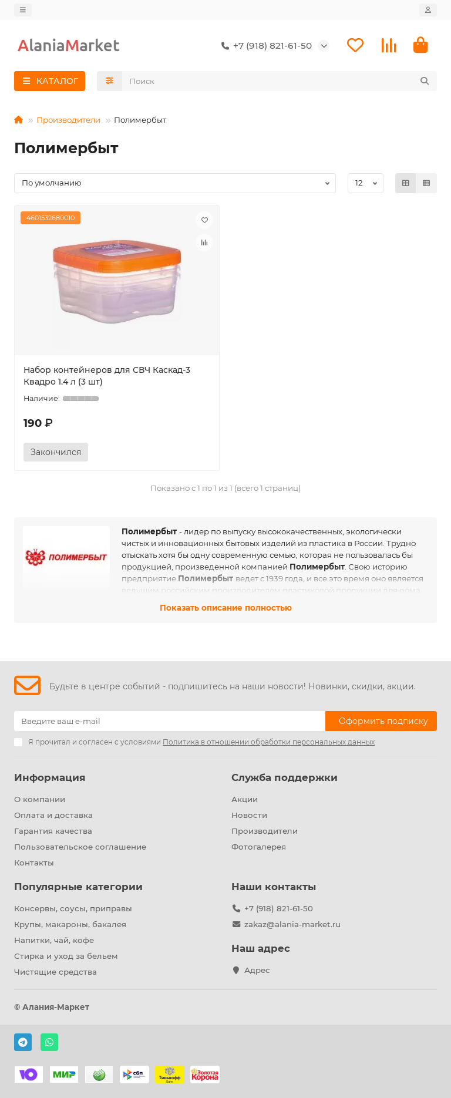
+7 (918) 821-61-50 (264, 45)
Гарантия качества (53, 831)
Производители (68, 119)
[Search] (279, 81)
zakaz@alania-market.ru (292, 924)
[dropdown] (23, 10)
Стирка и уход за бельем (66, 956)
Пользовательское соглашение (80, 846)
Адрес (257, 970)
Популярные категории (78, 886)
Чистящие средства (55, 971)
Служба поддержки (284, 777)
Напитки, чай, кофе (54, 940)
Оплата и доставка (53, 815)
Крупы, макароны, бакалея (70, 924)
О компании (39, 799)
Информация (50, 777)
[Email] (169, 721)
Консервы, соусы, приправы (73, 908)
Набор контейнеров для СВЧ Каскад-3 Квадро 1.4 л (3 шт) (106, 376)
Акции (244, 799)
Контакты (34, 862)
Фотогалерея (258, 846)
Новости (249, 815)
